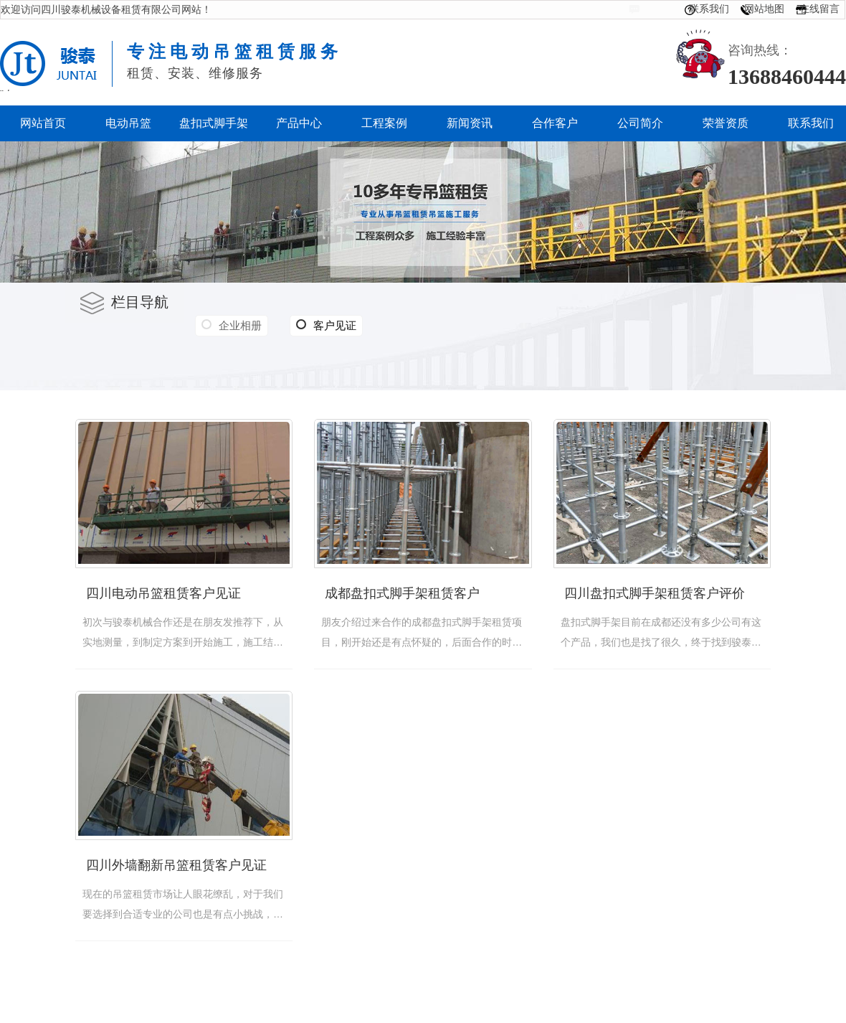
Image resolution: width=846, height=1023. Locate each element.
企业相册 (240, 325)
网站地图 (764, 8)
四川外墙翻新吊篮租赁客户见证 (176, 865)
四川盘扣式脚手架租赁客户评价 (654, 593)
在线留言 (819, 8)
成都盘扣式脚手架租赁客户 (402, 593)
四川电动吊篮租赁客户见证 (163, 593)
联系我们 (709, 8)
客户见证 (326, 326)
